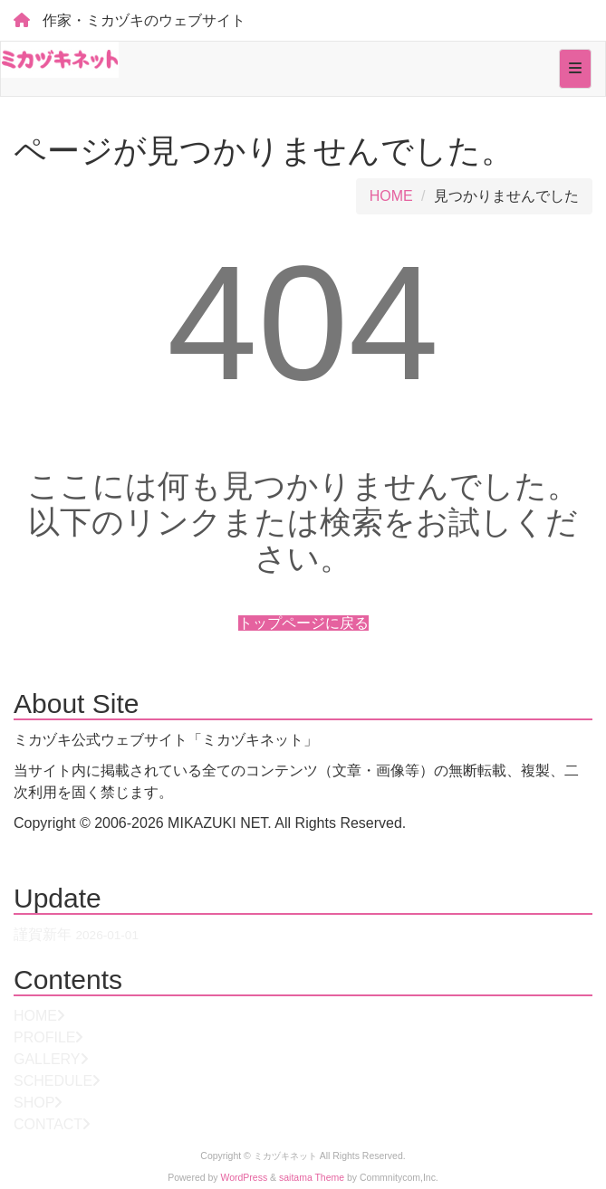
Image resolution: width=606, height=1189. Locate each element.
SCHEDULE (53, 1081)
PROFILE (44, 1037)
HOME (391, 196)
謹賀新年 (43, 934)
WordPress (244, 1178)
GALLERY (47, 1059)
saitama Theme (311, 1178)
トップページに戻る (303, 623)
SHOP (34, 1102)
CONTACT (48, 1124)
